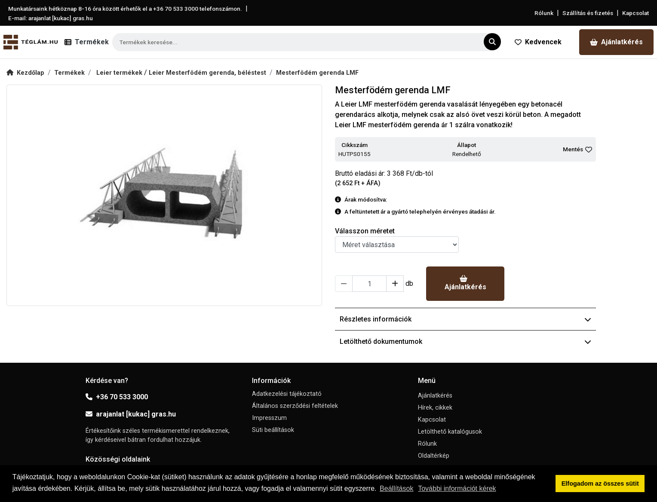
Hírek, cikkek (435, 407)
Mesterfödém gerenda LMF (317, 73)
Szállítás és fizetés (587, 12)
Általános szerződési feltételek (295, 406)
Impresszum (269, 418)
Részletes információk (465, 319)
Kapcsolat (635, 12)
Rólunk (543, 12)
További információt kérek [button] (457, 488)
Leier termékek (120, 73)
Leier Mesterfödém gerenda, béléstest (207, 73)
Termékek (69, 73)
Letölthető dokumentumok (465, 341)
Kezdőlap (25, 73)
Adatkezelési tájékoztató (287, 394)
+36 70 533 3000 (117, 397)
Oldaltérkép (433, 455)
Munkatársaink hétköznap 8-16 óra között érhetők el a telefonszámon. (125, 8)
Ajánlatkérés (616, 42)
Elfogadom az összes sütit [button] (600, 483)
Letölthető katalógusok (450, 431)
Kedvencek (538, 42)
